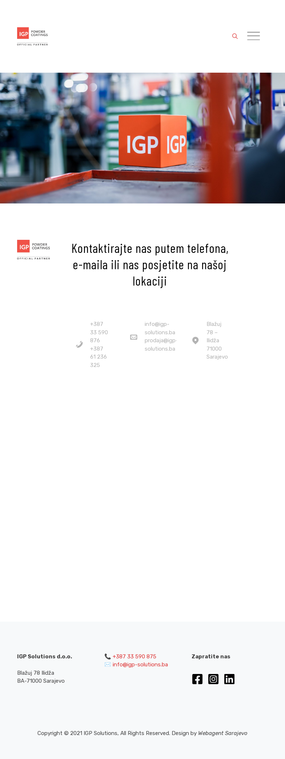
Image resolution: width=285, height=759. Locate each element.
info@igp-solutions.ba (140, 664)
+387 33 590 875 (134, 656)
